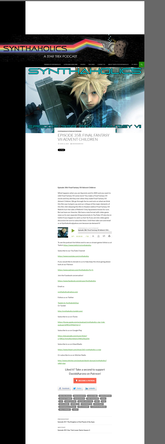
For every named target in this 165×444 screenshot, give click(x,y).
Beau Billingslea (65, 395)
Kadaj (103, 398)
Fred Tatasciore (92, 398)
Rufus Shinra (64, 404)
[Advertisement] (72, 17)
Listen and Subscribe (70, 64)
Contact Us (101, 64)
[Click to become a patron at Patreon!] (84, 380)
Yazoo (75, 409)
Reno (97, 401)
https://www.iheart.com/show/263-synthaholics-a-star (79, 349)
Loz (61, 401)
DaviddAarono (77, 144)
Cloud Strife (92, 395)
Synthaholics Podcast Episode (69, 131)
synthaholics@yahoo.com (68, 292)
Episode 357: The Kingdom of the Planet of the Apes (85, 420)
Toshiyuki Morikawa (99, 406)
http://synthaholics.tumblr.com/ (70, 311)
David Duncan (79, 398)
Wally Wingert (65, 409)
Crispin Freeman (105, 395)
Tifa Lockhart (83, 406)
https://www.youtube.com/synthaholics (73, 256)
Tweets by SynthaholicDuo (68, 303)
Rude (103, 401)
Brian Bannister (79, 395)
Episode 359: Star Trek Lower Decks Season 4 (85, 428)
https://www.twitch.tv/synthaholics (77, 245)
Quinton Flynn (70, 401)
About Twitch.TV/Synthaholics (118, 64)
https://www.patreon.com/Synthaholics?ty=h (75, 270)
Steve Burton (86, 404)
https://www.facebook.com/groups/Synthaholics (77, 281)
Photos (82, 64)
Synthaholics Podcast (67, 406)
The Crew (91, 64)
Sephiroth (75, 404)
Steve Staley (98, 404)
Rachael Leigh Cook (85, 401)
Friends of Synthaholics (52, 64)
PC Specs (134, 64)
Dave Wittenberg (65, 398)
